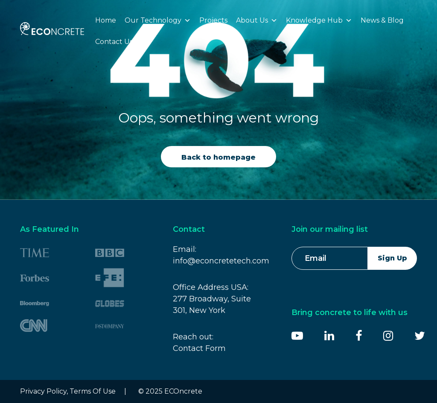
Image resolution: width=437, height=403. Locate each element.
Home (105, 20)
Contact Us (114, 42)
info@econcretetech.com (221, 261)
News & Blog (382, 20)
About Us (256, 20)
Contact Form (199, 348)
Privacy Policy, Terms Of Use (68, 391)
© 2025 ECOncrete (170, 391)
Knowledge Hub (319, 20)
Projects (213, 20)
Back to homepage (218, 157)
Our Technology (158, 20)
